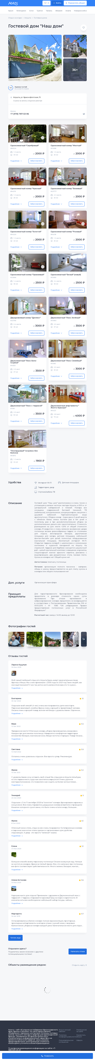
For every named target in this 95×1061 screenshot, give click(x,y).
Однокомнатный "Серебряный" (24, 146)
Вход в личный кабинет (65, 1030)
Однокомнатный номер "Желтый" (66, 146)
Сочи (31, 11)
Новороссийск (80, 11)
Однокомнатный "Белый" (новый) (66, 275)
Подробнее (16, 161)
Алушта (27, 18)
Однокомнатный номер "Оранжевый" (27, 275)
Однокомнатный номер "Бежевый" (66, 189)
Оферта (79, 1040)
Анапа (68, 11)
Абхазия (58, 11)
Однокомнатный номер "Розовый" (66, 232)
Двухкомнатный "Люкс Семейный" (66, 361)
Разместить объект (81, 1036)
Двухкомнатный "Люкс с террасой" (26, 406)
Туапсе (40, 11)
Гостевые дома (40, 18)
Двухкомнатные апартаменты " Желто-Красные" (65, 407)
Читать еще (15, 938)
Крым (10, 11)
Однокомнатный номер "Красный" (26, 189)
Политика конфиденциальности (67, 1036)
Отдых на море (15, 18)
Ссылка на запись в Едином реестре (27, 100)
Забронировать (36, 161)
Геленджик (21, 11)
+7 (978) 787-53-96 (19, 114)
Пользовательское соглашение (66, 1041)
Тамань (49, 11)
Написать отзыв (78, 952)
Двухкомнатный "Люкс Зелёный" (66, 318)
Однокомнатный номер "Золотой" (25, 232)
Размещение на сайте (81, 1030)
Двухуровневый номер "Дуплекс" (25, 318)
